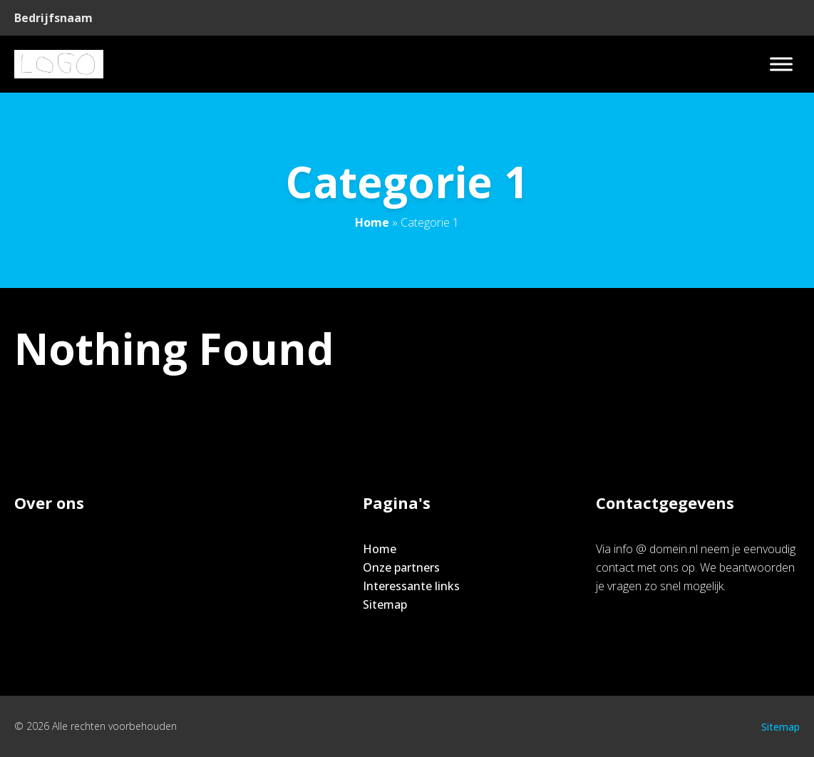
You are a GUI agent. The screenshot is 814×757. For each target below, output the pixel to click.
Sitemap (385, 604)
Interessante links (411, 586)
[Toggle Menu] (781, 64)
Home (372, 222)
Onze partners (401, 567)
